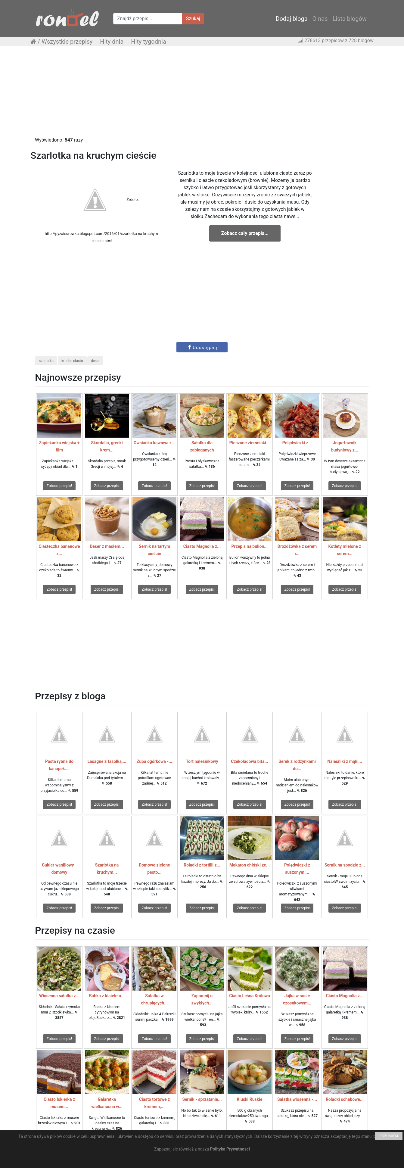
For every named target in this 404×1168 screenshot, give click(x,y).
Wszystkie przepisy (67, 41)
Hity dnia (111, 41)
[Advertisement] (202, 94)
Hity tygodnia (148, 41)
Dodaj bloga (291, 18)
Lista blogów (349, 18)
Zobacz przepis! (59, 486)
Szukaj (193, 18)
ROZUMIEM (388, 1136)
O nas (320, 18)
